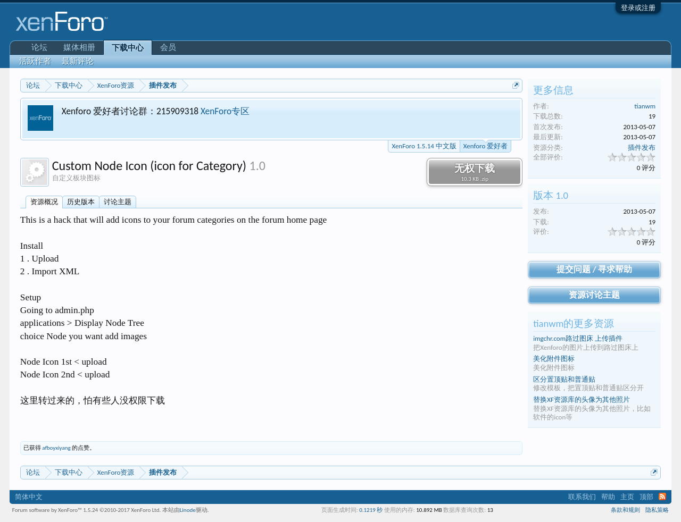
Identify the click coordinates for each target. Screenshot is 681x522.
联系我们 (582, 497)
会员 (168, 47)
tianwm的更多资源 (573, 323)
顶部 (646, 497)
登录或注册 (638, 8)
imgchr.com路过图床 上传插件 (577, 338)
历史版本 (81, 202)
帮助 (608, 497)
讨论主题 (117, 202)
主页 (627, 497)
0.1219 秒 (371, 510)
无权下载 (474, 172)
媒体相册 (79, 47)
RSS (662, 496)
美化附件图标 (554, 359)
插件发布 (641, 147)
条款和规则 (625, 510)
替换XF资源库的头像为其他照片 (581, 399)
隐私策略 (657, 510)
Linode (188, 510)
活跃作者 (35, 61)
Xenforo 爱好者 (485, 145)
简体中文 (29, 497)
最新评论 (78, 61)
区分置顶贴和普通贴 (564, 379)
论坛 (39, 47)
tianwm (644, 106)
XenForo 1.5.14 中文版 (424, 146)
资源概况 (44, 202)
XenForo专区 (225, 111)
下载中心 (128, 48)
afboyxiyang (56, 447)
